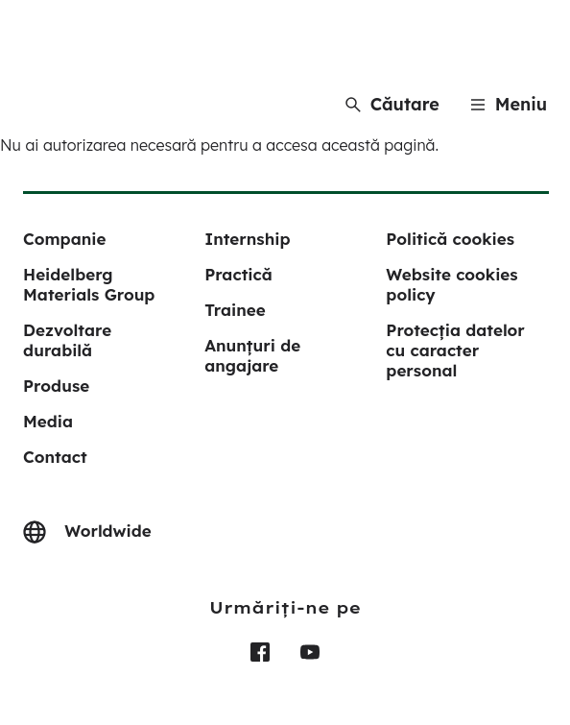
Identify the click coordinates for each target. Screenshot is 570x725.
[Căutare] (392, 104)
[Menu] (508, 104)
